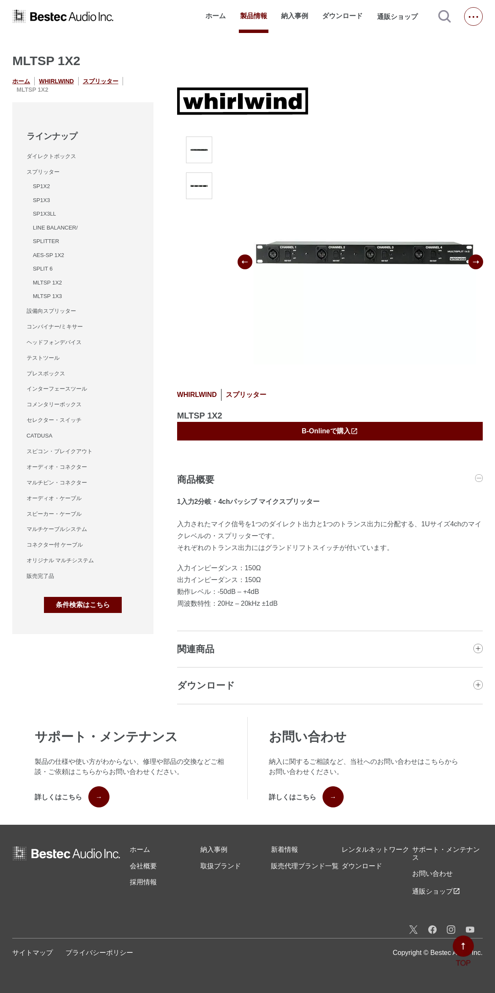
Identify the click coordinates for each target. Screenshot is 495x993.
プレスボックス (46, 373)
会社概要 (143, 866)
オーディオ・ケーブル (54, 498)
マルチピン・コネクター (57, 482)
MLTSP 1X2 (47, 282)
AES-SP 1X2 (48, 255)
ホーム (215, 15)
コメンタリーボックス (54, 404)
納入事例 (294, 15)
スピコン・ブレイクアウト (60, 451)
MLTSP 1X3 (47, 296)
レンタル (375, 849)
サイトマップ (32, 952)
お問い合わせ (432, 873)
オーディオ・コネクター (57, 467)
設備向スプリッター (51, 311)
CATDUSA (39, 435)
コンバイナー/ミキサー (55, 326)
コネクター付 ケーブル (55, 545)
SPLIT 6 (43, 268)
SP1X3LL (44, 214)
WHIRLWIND (56, 81)
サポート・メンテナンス (446, 853)
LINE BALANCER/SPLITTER (55, 234)
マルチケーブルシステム (57, 529)
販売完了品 (40, 576)
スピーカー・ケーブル (54, 514)
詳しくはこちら (72, 796)
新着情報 (284, 849)
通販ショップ (401, 16)
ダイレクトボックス (51, 156)
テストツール (43, 358)
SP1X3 (41, 200)
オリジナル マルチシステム (60, 560)
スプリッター (100, 81)
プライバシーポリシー (99, 952)
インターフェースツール (57, 389)
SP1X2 (41, 186)
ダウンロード (342, 15)
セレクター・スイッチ (54, 420)
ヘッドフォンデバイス (54, 342)
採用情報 (143, 882)
